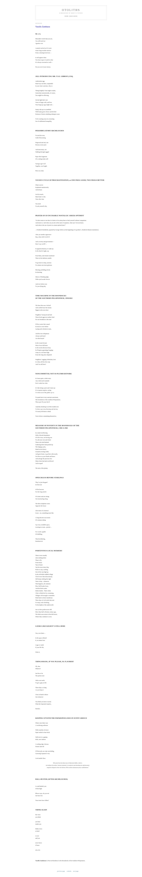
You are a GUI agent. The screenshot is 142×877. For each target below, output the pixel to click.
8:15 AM (56, 842)
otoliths (71, 10)
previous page (61, 833)
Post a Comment (41, 863)
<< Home (38, 867)
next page (76, 833)
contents (69, 833)
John (38, 852)
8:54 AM (37, 860)
